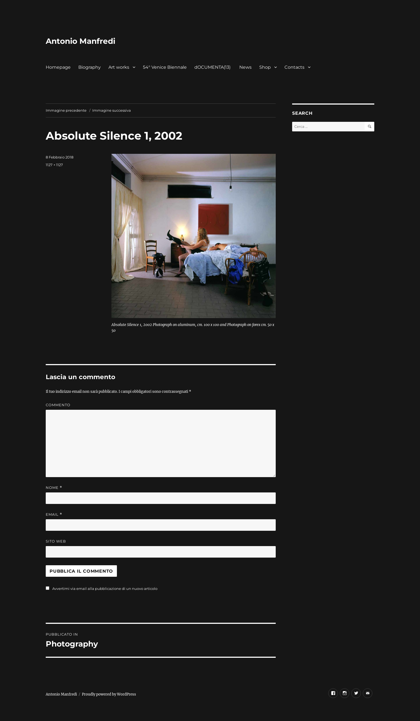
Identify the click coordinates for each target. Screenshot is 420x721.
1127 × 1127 (54, 165)
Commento (58, 405)
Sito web (56, 541)
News (245, 67)
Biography (89, 67)
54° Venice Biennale (165, 67)
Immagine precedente (66, 110)
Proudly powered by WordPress (109, 694)
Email (54, 514)
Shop (265, 67)
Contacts (294, 67)
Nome (54, 487)
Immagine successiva (111, 110)
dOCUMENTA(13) (213, 67)
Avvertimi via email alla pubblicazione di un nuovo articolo (104, 588)
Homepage (58, 67)
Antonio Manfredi (80, 41)
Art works (118, 67)
